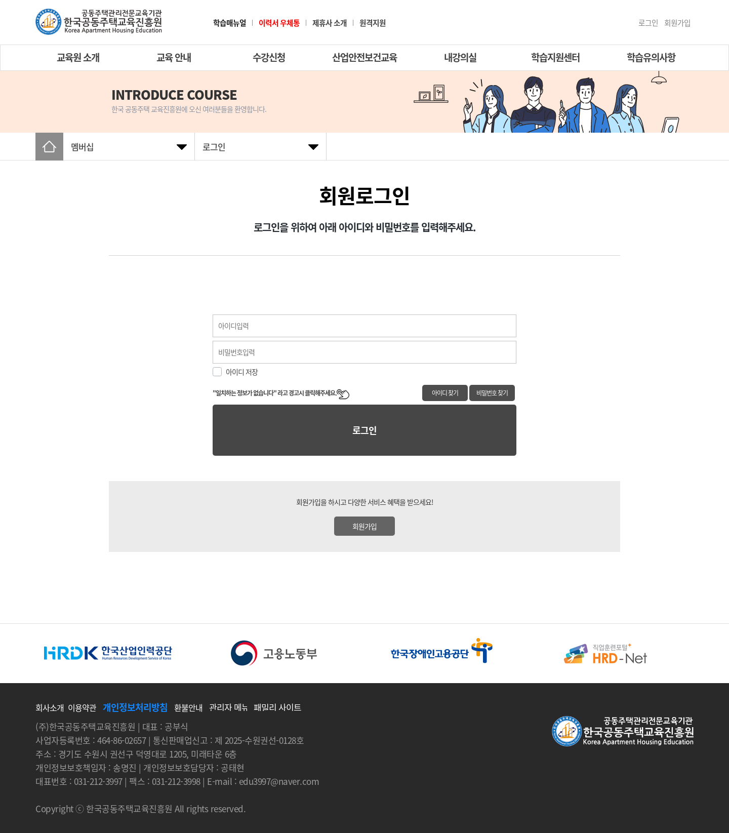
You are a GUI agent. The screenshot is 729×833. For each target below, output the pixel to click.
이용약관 (82, 707)
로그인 (648, 23)
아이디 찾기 (445, 393)
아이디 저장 (242, 371)
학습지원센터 (555, 57)
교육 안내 (173, 57)
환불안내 (188, 707)
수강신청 (269, 57)
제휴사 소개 (329, 22)
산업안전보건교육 (364, 57)
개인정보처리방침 (135, 707)
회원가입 (677, 23)
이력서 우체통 (279, 22)
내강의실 (460, 57)
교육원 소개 (78, 57)
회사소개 (49, 707)
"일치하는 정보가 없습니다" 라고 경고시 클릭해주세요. (281, 393)
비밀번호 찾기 (492, 393)
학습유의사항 (651, 57)
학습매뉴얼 (229, 23)
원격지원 (372, 22)
